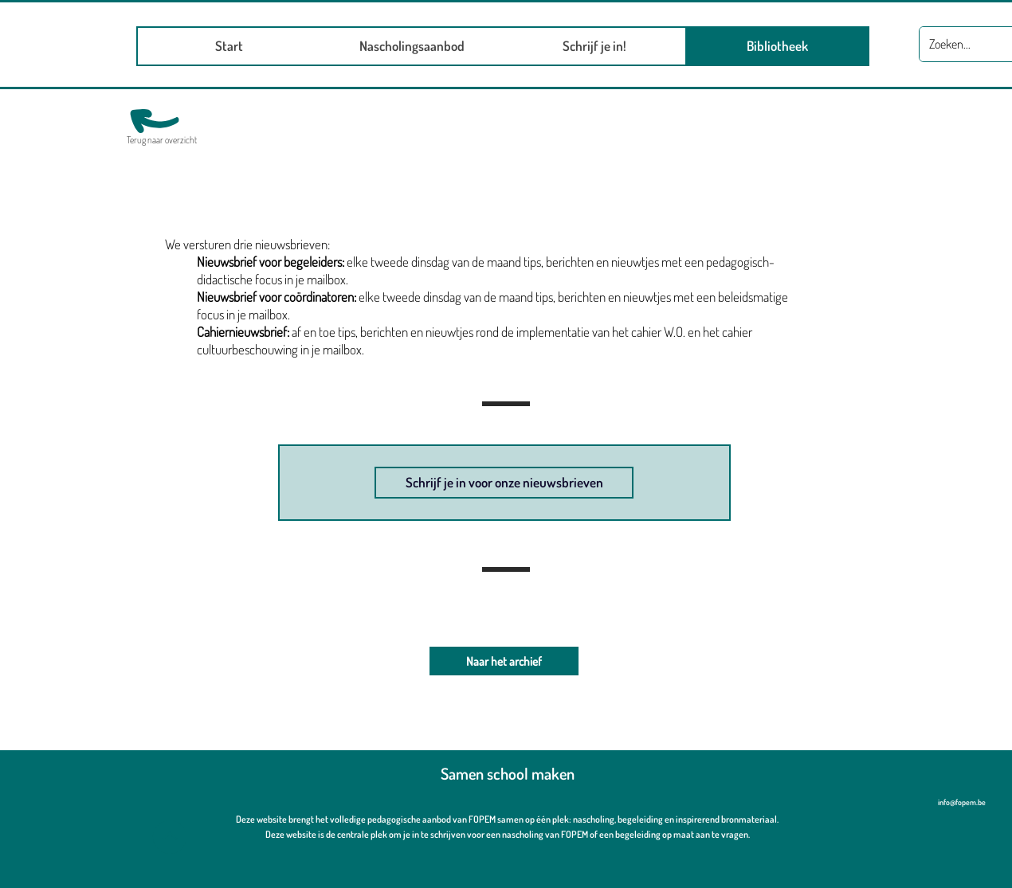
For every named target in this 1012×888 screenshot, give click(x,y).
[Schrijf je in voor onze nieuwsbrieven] (504, 483)
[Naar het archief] (504, 661)
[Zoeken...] (966, 44)
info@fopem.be (962, 802)
